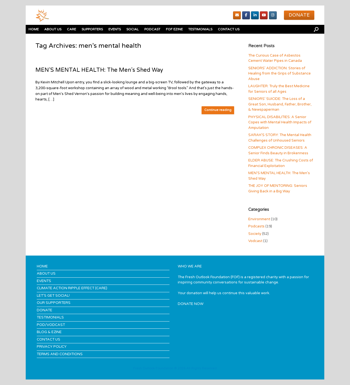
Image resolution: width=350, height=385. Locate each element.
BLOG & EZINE (49, 332)
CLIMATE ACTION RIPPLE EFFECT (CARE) (72, 288)
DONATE (44, 310)
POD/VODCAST (51, 325)
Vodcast (255, 241)
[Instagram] (273, 15)
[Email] (237, 15)
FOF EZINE (174, 29)
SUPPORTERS (92, 29)
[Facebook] (246, 15)
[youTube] (264, 15)
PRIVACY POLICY (52, 346)
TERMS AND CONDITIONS (60, 354)
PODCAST (152, 29)
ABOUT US (52, 29)
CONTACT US (228, 29)
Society (254, 234)
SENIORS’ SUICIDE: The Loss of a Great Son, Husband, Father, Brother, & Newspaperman (280, 104)
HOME (33, 29)
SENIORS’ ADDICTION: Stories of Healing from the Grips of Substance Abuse (279, 73)
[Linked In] (255, 15)
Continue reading (217, 110)
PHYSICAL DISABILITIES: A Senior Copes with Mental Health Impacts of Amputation (279, 122)
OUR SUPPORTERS (53, 303)
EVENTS (114, 29)
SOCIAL (132, 29)
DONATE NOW (190, 304)
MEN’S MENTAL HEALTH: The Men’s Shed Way (99, 70)
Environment (259, 219)
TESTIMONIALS (200, 29)
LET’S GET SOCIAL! (53, 295)
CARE (71, 29)
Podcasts (256, 226)
